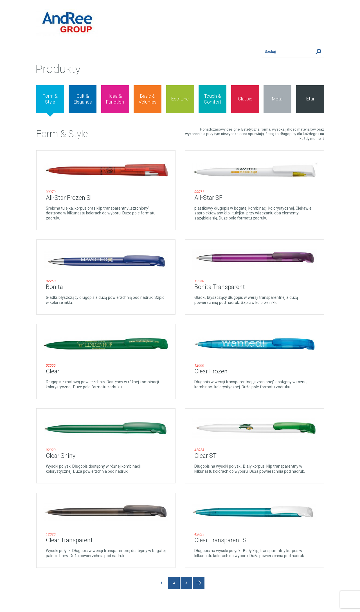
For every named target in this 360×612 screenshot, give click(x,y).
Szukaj (318, 51)
